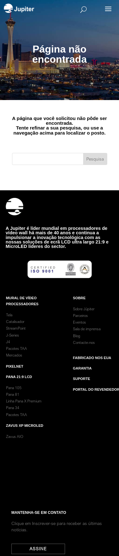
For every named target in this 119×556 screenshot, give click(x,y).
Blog (76, 343)
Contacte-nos (84, 350)
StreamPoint (16, 336)
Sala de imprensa (87, 337)
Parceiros (80, 323)
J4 (8, 349)
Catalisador (15, 329)
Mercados (14, 363)
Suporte (81, 387)
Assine (41, 548)
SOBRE (79, 306)
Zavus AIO (14, 444)
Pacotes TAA (16, 356)
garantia (82, 376)
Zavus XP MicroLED (24, 434)
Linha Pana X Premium (24, 409)
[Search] (69, 9)
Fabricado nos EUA (92, 366)
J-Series (12, 343)
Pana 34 (12, 416)
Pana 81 (13, 402)
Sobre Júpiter (84, 316)
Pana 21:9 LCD (19, 385)
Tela (9, 323)
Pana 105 (14, 396)
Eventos (79, 330)
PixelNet (14, 374)
